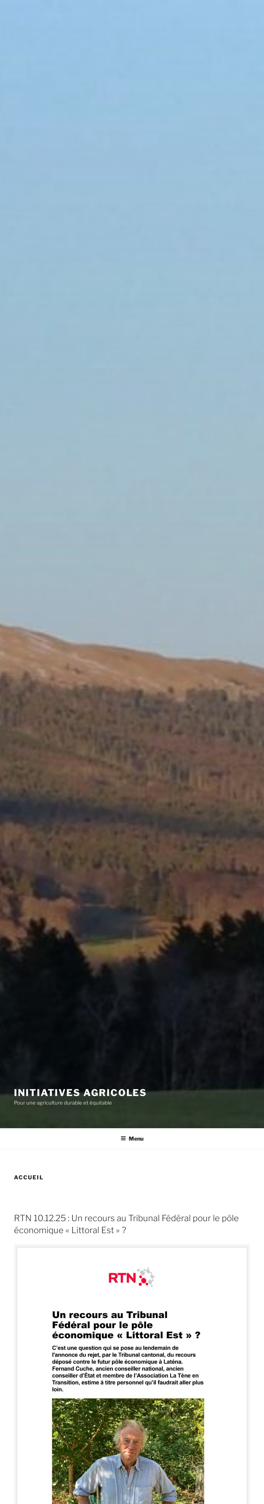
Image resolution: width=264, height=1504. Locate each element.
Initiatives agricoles (80, 1092)
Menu (132, 1138)
